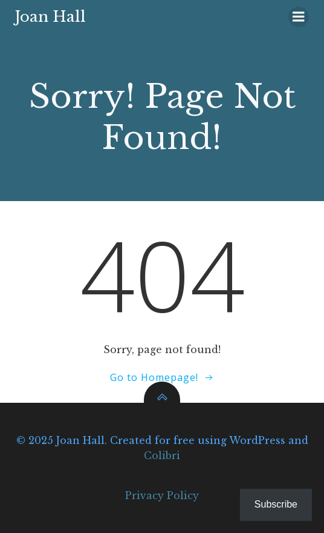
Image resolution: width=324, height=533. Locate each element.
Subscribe (275, 504)
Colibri (162, 455)
